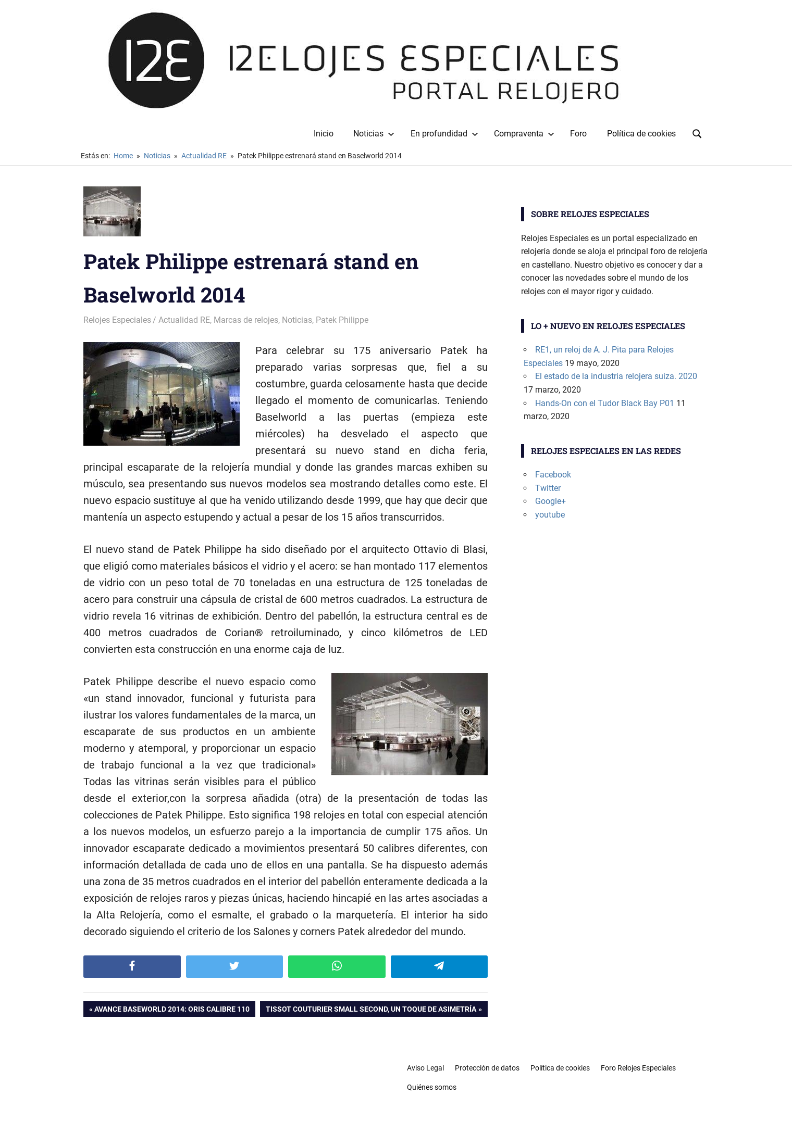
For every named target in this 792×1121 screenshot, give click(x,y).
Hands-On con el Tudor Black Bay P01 (604, 403)
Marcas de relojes (246, 320)
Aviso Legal (425, 1068)
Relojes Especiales (117, 320)
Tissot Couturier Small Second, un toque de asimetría (370, 1010)
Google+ (550, 501)
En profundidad (444, 133)
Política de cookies (641, 133)
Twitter (548, 488)
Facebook (553, 475)
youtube (550, 515)
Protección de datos (487, 1068)
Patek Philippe (342, 320)
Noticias (373, 133)
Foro (578, 133)
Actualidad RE (184, 320)
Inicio (323, 133)
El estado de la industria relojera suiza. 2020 (616, 376)
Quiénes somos (431, 1087)
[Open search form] (697, 133)
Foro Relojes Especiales (638, 1068)
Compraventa (524, 133)
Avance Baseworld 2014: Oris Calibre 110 (172, 1010)
